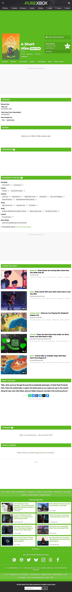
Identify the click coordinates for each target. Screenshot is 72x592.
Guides (32, 62)
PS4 (3, 120)
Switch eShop (10, 120)
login (38, 453)
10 (24, 309)
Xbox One (29, 54)
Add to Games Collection (55, 37)
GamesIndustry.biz (38, 577)
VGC (29, 577)
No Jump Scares (6, 217)
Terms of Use (58, 492)
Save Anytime (5, 185)
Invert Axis (5, 196)
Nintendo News (58, 574)
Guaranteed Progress (17, 191)
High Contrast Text (7, 205)
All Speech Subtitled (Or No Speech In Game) (14, 211)
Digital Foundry (46, 574)
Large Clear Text (20, 205)
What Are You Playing (66, 320)
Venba (58, 341)
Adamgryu (24, 56)
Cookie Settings (33, 495)
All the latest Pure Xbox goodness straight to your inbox (36, 584)
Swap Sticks (43, 196)
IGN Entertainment (29, 568)
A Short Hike (31, 46)
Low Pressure (17, 185)
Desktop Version (45, 495)
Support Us (31, 492)
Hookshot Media (13, 568)
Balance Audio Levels (35, 211)
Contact (39, 492)
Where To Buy (59, 62)
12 (24, 351)
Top (3, 492)
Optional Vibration (7, 199)
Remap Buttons (16, 196)
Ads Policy (67, 492)
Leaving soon (60, 298)
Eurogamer (22, 577)
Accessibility (41, 62)
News (50, 62)
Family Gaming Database (23, 227)
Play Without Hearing (51, 211)
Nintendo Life (14, 574)
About (8, 492)
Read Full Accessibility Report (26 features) (14, 223)
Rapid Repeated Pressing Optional (25, 199)
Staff (13, 492)
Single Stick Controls (30, 196)
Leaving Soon (67, 277)
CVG (47, 577)
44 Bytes (43, 568)
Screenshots (23, 62)
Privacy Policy (47, 492)
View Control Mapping (56, 196)
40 (24, 330)
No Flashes (32, 205)
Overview (5, 62)
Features (48, 320)
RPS (52, 577)
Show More (36, 549)
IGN (65, 574)
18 (24, 373)
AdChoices (50, 568)
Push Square (24, 574)
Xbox (44, 277)
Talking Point (55, 320)
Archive (24, 495)
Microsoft (59, 277)
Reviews (13, 62)
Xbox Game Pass (51, 277)
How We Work (21, 492)
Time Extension (35, 574)
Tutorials (4, 191)
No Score (49, 51)
